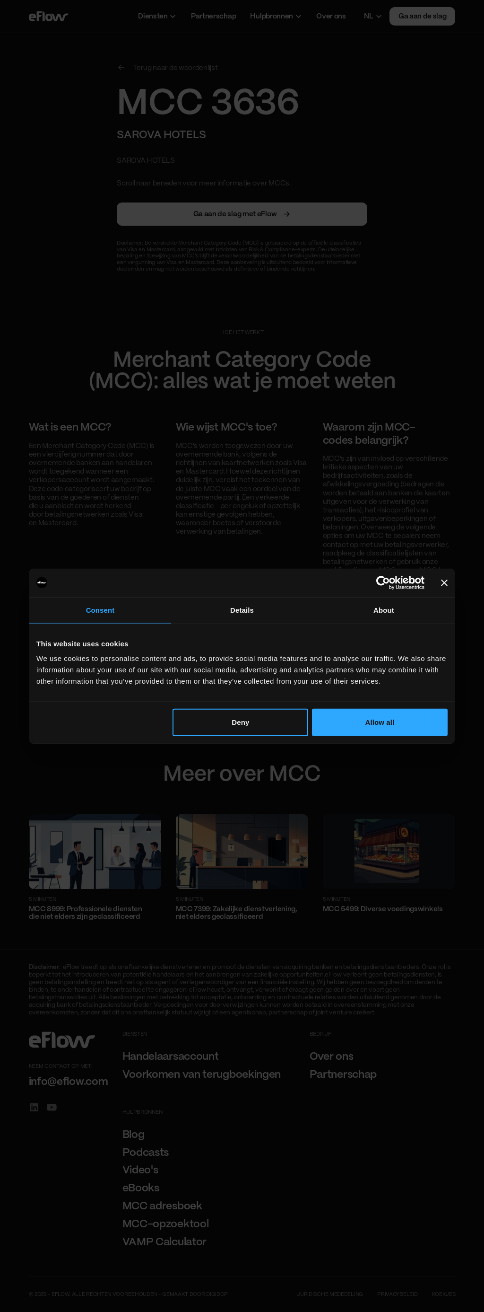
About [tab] (383, 610)
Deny (240, 722)
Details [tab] (242, 610)
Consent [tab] (100, 610)
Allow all (380, 722)
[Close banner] (444, 582)
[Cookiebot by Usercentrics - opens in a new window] (383, 582)
